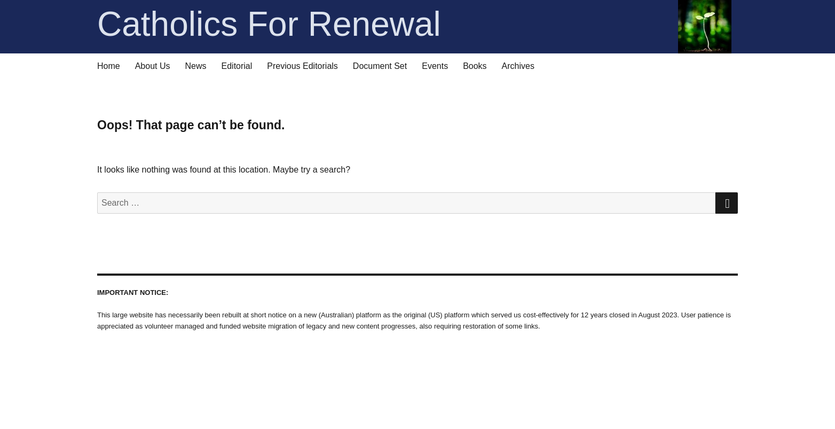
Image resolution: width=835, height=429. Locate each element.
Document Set (380, 66)
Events (435, 66)
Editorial (237, 66)
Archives (518, 66)
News (196, 66)
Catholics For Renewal (414, 24)
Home (108, 66)
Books (474, 66)
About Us (152, 66)
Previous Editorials (302, 66)
